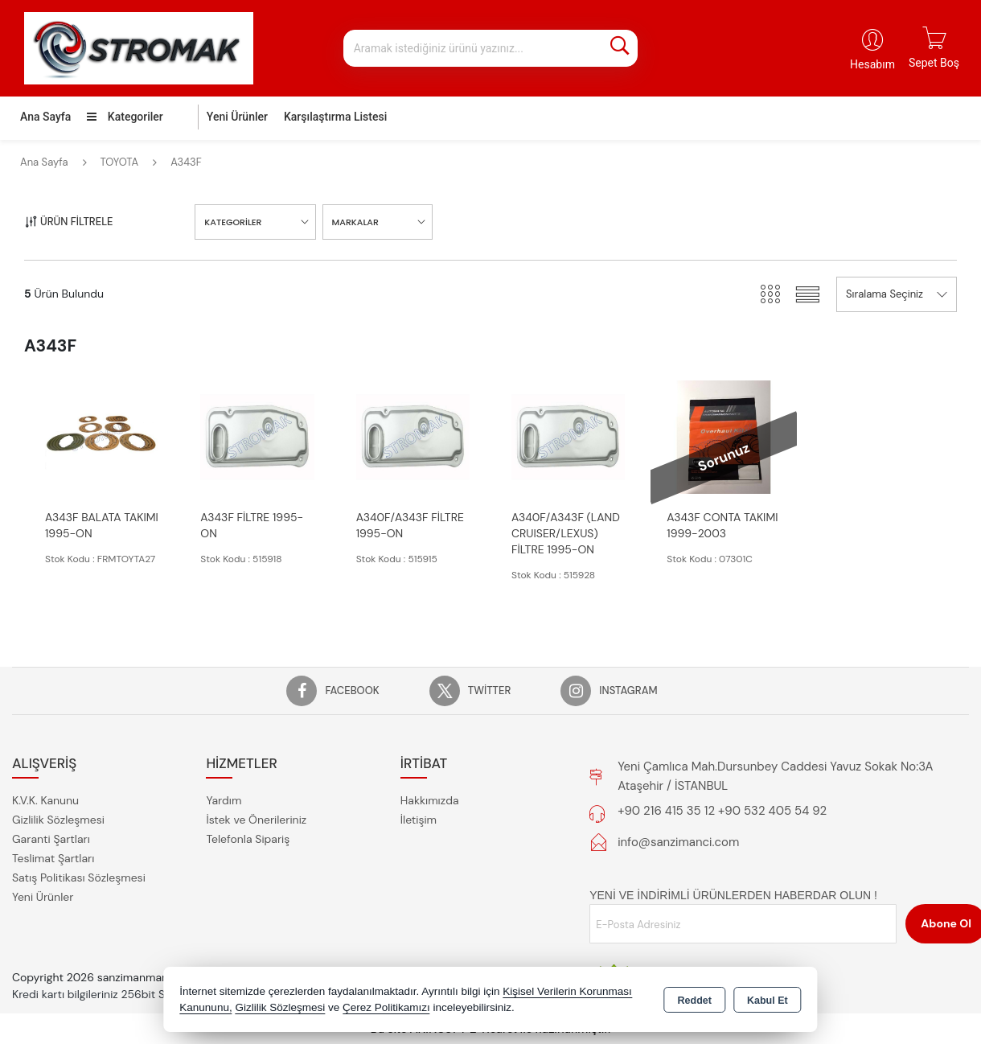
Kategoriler (124, 116)
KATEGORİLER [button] (232, 222)
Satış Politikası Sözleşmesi (79, 877)
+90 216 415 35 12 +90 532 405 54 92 (722, 811)
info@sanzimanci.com (678, 842)
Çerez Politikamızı (386, 1007)
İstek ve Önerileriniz (256, 819)
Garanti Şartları (51, 839)
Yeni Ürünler (42, 897)
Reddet (695, 1000)
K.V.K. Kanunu (45, 800)
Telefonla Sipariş (247, 839)
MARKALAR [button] (355, 222)
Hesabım (872, 64)
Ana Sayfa (45, 116)
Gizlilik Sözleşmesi (58, 819)
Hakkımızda (429, 800)
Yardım (223, 800)
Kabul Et (767, 1000)
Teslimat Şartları (53, 858)
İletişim (418, 819)
